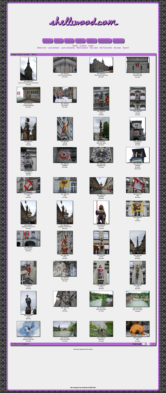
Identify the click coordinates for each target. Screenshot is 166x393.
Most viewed (82, 48)
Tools (69, 40)
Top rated (94, 48)
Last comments (68, 48)
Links (80, 40)
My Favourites (106, 48)
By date (117, 48)
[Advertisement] (83, 367)
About (91, 40)
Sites (58, 40)
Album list (41, 48)
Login (90, 46)
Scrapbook (104, 40)
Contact (118, 40)
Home (47, 40)
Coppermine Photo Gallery (86, 349)
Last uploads (53, 48)
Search (126, 48)
